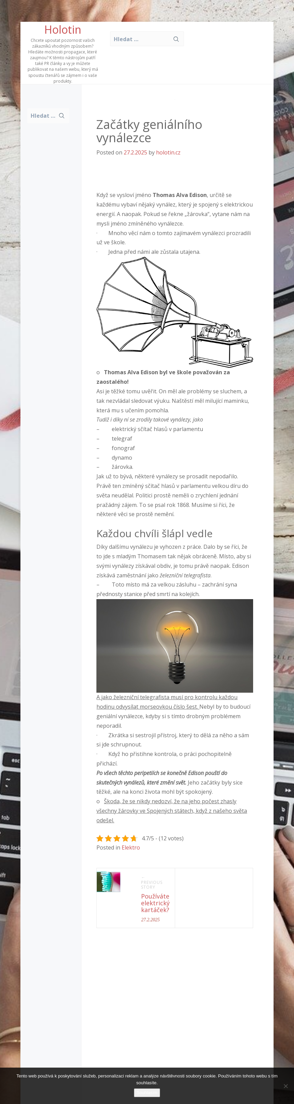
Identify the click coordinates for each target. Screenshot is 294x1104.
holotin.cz (168, 152)
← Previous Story (152, 882)
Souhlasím (147, 1092)
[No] (285, 1086)
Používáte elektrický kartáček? (155, 903)
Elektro (131, 847)
